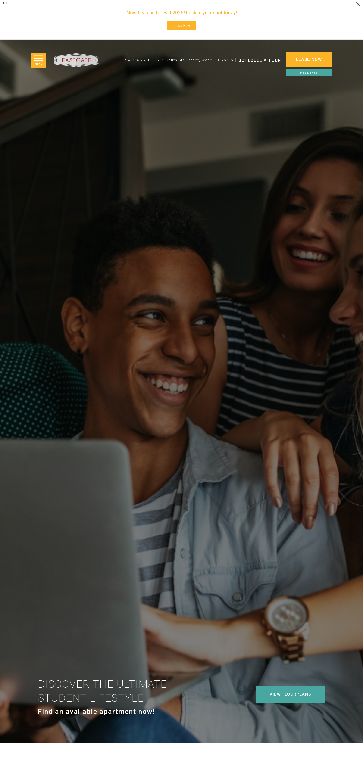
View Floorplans (290, 718)
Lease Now (181, 26)
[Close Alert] (358, 4)
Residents (309, 72)
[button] (3, 3)
